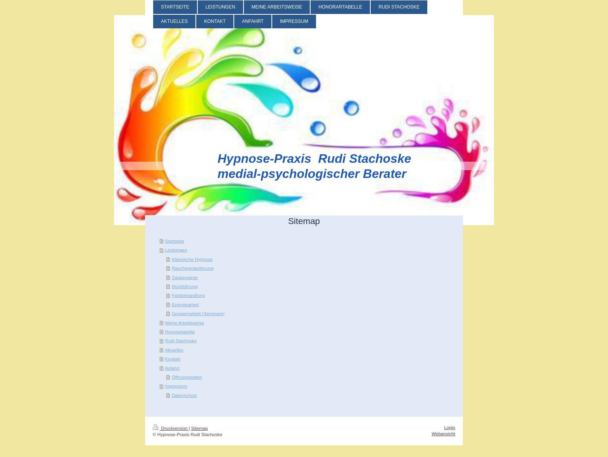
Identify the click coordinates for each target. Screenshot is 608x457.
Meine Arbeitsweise (184, 322)
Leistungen (176, 249)
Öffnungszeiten (187, 376)
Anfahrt (172, 368)
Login (449, 427)
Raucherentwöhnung (193, 268)
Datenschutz (184, 395)
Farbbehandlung (188, 295)
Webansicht (443, 433)
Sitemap (199, 428)
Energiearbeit (185, 304)
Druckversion (171, 428)
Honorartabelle (180, 331)
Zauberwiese (185, 277)
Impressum (176, 385)
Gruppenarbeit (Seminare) (198, 313)
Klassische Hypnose (192, 259)
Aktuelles (174, 349)
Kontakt (173, 358)
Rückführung (184, 286)
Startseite (174, 240)
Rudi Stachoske (181, 340)
